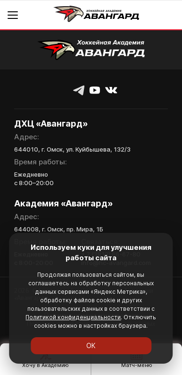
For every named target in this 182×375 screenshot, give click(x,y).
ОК (91, 345)
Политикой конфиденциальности (73, 317)
